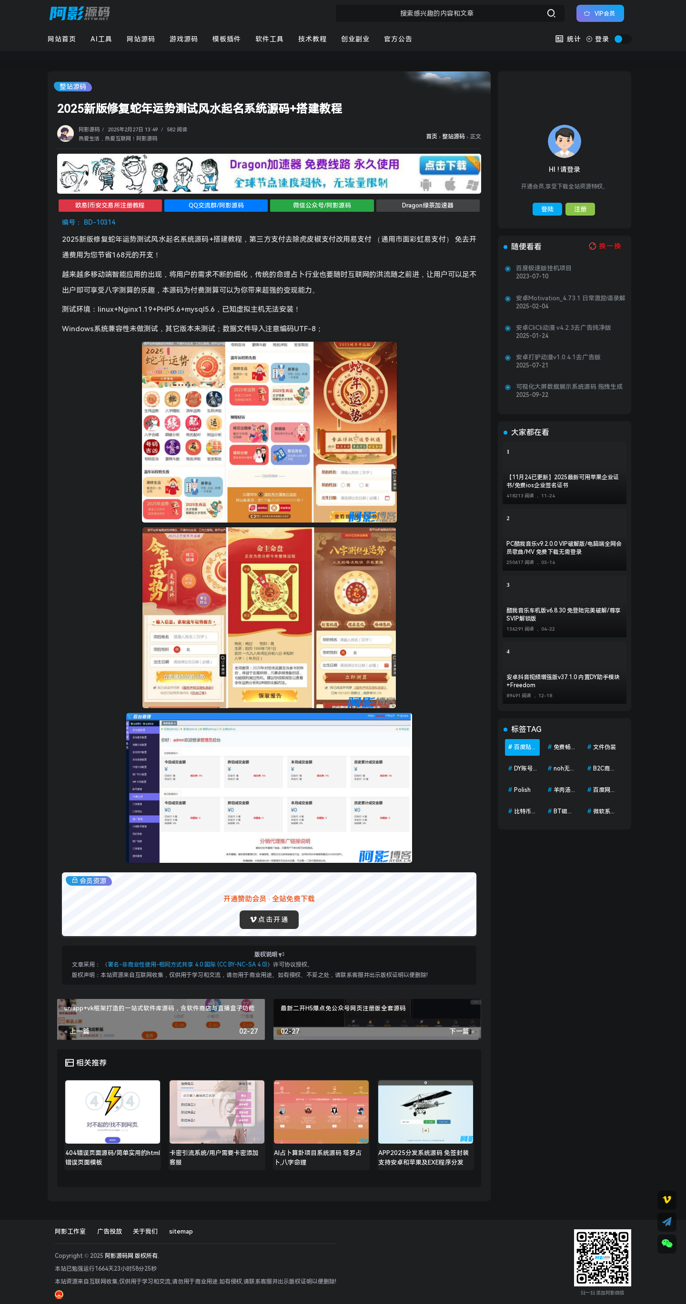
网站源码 (141, 39)
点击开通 (269, 919)
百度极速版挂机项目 (544, 268)
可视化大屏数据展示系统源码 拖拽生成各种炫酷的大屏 (569, 387)
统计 (568, 38)
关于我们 (145, 1231)
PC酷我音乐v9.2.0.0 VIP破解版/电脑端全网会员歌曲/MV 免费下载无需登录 (564, 548)
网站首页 (62, 39)
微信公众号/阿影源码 (322, 205)
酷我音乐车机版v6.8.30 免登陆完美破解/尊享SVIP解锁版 (563, 614)
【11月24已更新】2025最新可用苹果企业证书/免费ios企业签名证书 (562, 481)
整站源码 (73, 86)
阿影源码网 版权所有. (132, 1256)
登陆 (547, 209)
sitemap (181, 1231)
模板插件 (226, 39)
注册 (580, 209)
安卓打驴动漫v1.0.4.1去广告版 (558, 357)
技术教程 (312, 39)
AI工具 (101, 39)
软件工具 (269, 39)
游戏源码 (184, 39)
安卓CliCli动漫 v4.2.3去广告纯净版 (563, 327)
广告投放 (109, 1231)
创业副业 (355, 39)
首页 (431, 136)
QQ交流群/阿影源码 (216, 205)
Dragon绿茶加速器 (428, 205)
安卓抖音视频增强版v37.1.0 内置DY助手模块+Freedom (563, 681)
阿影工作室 (70, 1231)
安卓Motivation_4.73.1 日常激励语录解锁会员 (570, 298)
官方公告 (398, 39)
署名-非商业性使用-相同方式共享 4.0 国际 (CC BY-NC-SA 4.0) (187, 964)
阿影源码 (89, 130)
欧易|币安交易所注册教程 (110, 205)
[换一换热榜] (604, 246)
